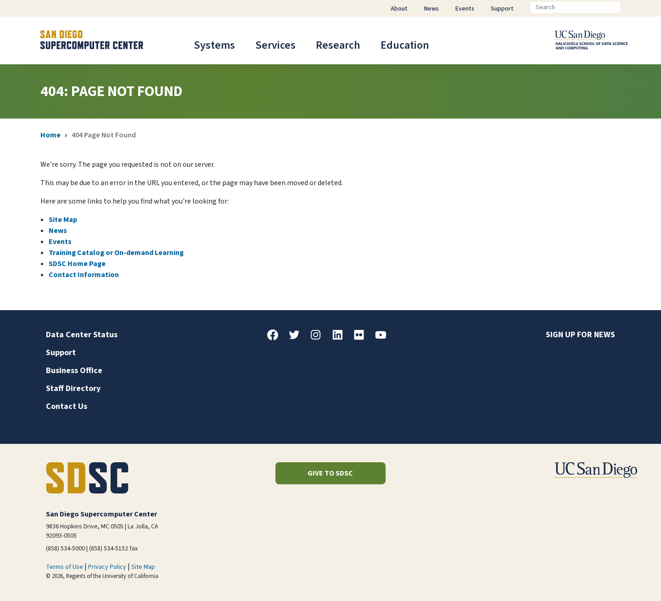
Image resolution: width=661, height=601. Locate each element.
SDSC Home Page (77, 264)
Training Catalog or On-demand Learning (116, 253)
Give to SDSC (330, 473)
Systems (214, 45)
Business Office (74, 370)
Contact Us (66, 406)
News (58, 231)
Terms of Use (64, 567)
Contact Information (84, 275)
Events (60, 242)
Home (50, 135)
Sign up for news (580, 334)
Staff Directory (73, 388)
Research (338, 45)
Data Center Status (82, 334)
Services (275, 45)
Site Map (63, 220)
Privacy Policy (107, 567)
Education (405, 45)
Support (61, 352)
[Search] (575, 7)
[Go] (627, 7)
